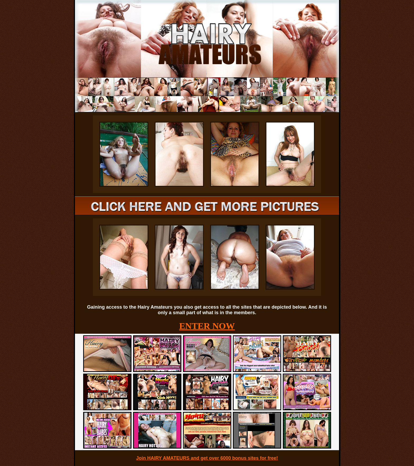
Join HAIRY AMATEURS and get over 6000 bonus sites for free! (207, 458)
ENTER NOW (207, 326)
